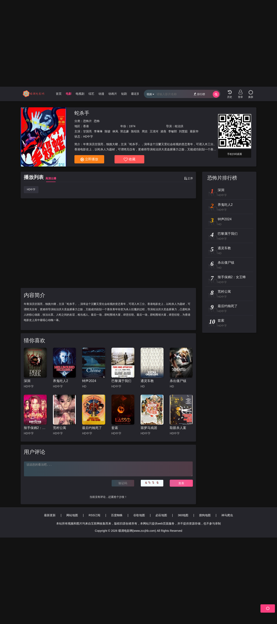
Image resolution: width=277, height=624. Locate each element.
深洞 (27, 381)
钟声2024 (89, 381)
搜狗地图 (205, 515)
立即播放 (89, 159)
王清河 (154, 131)
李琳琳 (98, 131)
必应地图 (161, 515)
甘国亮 (87, 131)
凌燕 (163, 131)
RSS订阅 (94, 515)
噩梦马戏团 (149, 428)
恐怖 (97, 121)
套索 (114, 428)
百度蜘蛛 (117, 515)
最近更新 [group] (137, 93)
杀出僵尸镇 (178, 381)
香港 (86, 126)
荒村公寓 (59, 428)
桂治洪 (179, 126)
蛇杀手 (81, 113)
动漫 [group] (101, 93)
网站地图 (72, 515)
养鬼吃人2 (60, 381)
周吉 (145, 131)
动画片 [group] (112, 93)
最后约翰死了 (92, 428)
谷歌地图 (139, 515)
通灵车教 (147, 381)
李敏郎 (172, 131)
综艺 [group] (91, 93)
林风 (115, 131)
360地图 (183, 515)
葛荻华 (194, 131)
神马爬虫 (227, 515)
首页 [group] (59, 93)
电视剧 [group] (80, 93)
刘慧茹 (183, 131)
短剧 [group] (124, 93)
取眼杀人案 (178, 428)
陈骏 (107, 131)
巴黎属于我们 (121, 381)
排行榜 (199, 94)
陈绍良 (135, 131)
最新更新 (50, 515)
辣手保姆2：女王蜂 (35, 428)
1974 (132, 126)
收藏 (129, 159)
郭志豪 (124, 131)
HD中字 (31, 189)
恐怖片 (87, 121)
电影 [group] (69, 93)
